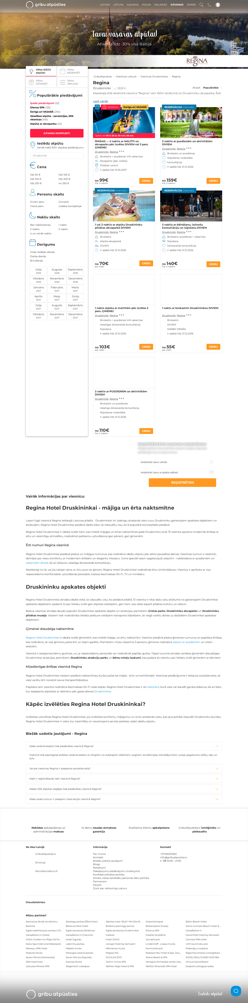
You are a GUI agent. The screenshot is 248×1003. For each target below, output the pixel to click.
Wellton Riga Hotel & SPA (120, 966)
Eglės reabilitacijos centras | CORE (45, 930)
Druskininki (102, 88)
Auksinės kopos (154, 921)
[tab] (124, 746)
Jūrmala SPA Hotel (196, 939)
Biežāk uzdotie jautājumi (108, 860)
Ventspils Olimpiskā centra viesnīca (165, 961)
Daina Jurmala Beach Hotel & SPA (205, 926)
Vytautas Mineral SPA (37, 966)
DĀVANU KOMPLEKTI (57, 133)
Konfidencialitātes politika (108, 874)
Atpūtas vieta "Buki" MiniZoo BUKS (125, 921)
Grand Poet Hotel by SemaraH (202, 935)
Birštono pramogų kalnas (120, 926)
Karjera (97, 884)
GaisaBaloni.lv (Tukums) (79, 935)
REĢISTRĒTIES (199, 482)
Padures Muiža (34, 952)
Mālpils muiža (74, 948)
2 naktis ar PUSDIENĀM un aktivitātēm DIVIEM (121, 393)
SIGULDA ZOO (114, 957)
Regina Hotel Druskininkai (42, 637)
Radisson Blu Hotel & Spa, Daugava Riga (168, 952)
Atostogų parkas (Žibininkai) (81, 921)
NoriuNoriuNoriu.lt (46, 871)
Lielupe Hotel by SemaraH (120, 943)
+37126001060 (168, 853)
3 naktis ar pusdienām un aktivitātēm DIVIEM (187, 143)
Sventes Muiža (74, 961)
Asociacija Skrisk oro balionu (42, 921)
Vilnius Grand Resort (197, 961)
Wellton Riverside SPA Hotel (161, 966)
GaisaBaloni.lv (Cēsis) (37, 935)
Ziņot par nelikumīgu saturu (110, 888)
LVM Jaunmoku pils (197, 943)
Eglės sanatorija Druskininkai (122, 930)
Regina (114, 151)
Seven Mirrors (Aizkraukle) (40, 957)
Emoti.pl (40, 862)
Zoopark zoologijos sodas (200, 966)
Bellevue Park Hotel (77, 926)
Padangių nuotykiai (197, 948)
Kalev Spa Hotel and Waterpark (43, 943)
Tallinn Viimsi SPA (116, 961)
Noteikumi (99, 867)
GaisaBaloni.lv (194, 930)
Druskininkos (102, 691)
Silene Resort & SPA (156, 957)
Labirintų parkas (75, 943)
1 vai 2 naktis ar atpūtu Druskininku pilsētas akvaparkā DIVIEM (118, 226)
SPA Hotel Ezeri (34, 961)
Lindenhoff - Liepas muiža (160, 943)
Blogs (96, 864)
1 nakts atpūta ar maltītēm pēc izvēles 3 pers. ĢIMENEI (121, 310)
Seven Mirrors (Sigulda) (79, 957)
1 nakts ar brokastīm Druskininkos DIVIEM (190, 308)
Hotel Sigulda (73, 939)
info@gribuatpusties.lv (173, 857)
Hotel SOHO (113, 939)
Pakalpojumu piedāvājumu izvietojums (116, 871)
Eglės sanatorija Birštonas (80, 930)
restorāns (153, 687)
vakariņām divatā (37, 562)
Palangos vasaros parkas (79, 952)
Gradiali (110, 935)
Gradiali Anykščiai (156, 935)
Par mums (99, 853)
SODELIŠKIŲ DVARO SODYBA (202, 957)
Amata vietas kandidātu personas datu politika (121, 878)
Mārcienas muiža (115, 948)
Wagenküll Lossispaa (78, 966)
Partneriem (100, 881)
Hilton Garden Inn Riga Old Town (44, 939)
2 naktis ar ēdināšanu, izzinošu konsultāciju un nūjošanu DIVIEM (184, 226)
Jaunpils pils (153, 939)
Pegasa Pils (112, 952)
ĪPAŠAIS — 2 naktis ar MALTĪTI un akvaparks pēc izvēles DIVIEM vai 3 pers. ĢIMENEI (121, 144)
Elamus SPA (152, 930)
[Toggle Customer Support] (236, 991)
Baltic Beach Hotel (196, 921)
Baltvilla (30, 926)
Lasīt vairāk (100, 101)
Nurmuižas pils (154, 948)
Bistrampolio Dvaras (157, 926)
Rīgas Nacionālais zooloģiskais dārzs (206, 952)
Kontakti (98, 857)
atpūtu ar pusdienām (186, 642)
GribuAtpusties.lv (45, 853)
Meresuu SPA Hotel (36, 948)
